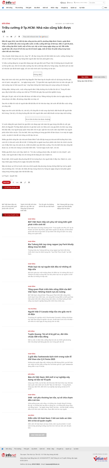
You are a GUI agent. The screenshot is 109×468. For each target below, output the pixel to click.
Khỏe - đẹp (54, 8)
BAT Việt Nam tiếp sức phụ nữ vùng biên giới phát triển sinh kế (9, 206)
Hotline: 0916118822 (80, 2)
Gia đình (37, 8)
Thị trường (19, 8)
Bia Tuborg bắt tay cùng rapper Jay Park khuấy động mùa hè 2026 (65, 206)
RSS (104, 8)
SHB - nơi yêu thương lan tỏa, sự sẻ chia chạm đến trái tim (50, 398)
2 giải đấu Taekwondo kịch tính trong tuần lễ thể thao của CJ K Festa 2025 (50, 357)
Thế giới (28, 8)
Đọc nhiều (85, 77)
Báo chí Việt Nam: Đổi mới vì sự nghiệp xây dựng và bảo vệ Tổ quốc (49, 378)
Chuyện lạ (64, 8)
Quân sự (73, 8)
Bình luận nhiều (99, 77)
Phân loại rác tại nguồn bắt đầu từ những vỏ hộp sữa (49, 268)
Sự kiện (82, 8)
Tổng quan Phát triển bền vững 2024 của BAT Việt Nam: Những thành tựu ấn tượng (50, 290)
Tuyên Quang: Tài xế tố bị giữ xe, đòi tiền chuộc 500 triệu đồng (48, 335)
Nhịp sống (31, 219)
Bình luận (6, 182)
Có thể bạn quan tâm (11, 187)
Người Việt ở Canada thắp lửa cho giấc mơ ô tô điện (49, 313)
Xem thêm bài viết (38, 435)
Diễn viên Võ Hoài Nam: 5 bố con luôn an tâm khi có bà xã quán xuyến (50, 419)
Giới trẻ (45, 8)
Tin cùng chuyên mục (11, 215)
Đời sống (9, 8)
